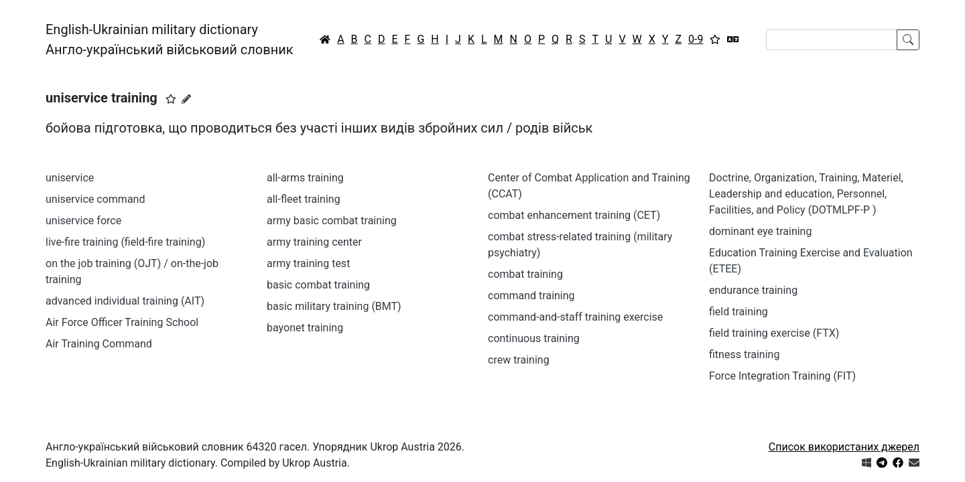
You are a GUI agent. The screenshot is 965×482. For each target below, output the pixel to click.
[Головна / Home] (325, 39)
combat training (525, 274)
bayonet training (305, 327)
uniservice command (95, 199)
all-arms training (305, 177)
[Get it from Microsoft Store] (866, 463)
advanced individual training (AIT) (125, 301)
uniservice (70, 177)
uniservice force (83, 220)
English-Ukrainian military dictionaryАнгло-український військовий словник (170, 39)
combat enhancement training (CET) (574, 215)
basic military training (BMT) (334, 306)
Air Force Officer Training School (122, 322)
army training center (314, 242)
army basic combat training (332, 220)
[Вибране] (715, 39)
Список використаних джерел (844, 446)
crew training (519, 359)
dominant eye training (760, 231)
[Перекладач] (733, 39)
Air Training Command (99, 343)
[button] (171, 99)
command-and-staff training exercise (575, 317)
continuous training (534, 338)
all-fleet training (303, 199)
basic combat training (318, 284)
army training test (308, 263)
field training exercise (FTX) (774, 333)
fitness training (744, 354)
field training (738, 311)
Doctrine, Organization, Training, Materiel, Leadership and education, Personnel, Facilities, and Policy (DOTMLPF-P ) (806, 193)
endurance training (753, 290)
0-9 (695, 39)
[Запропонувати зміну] (186, 99)
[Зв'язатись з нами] (914, 463)
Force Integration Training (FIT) (782, 376)
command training (531, 295)
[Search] (831, 39)
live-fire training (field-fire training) (125, 242)
